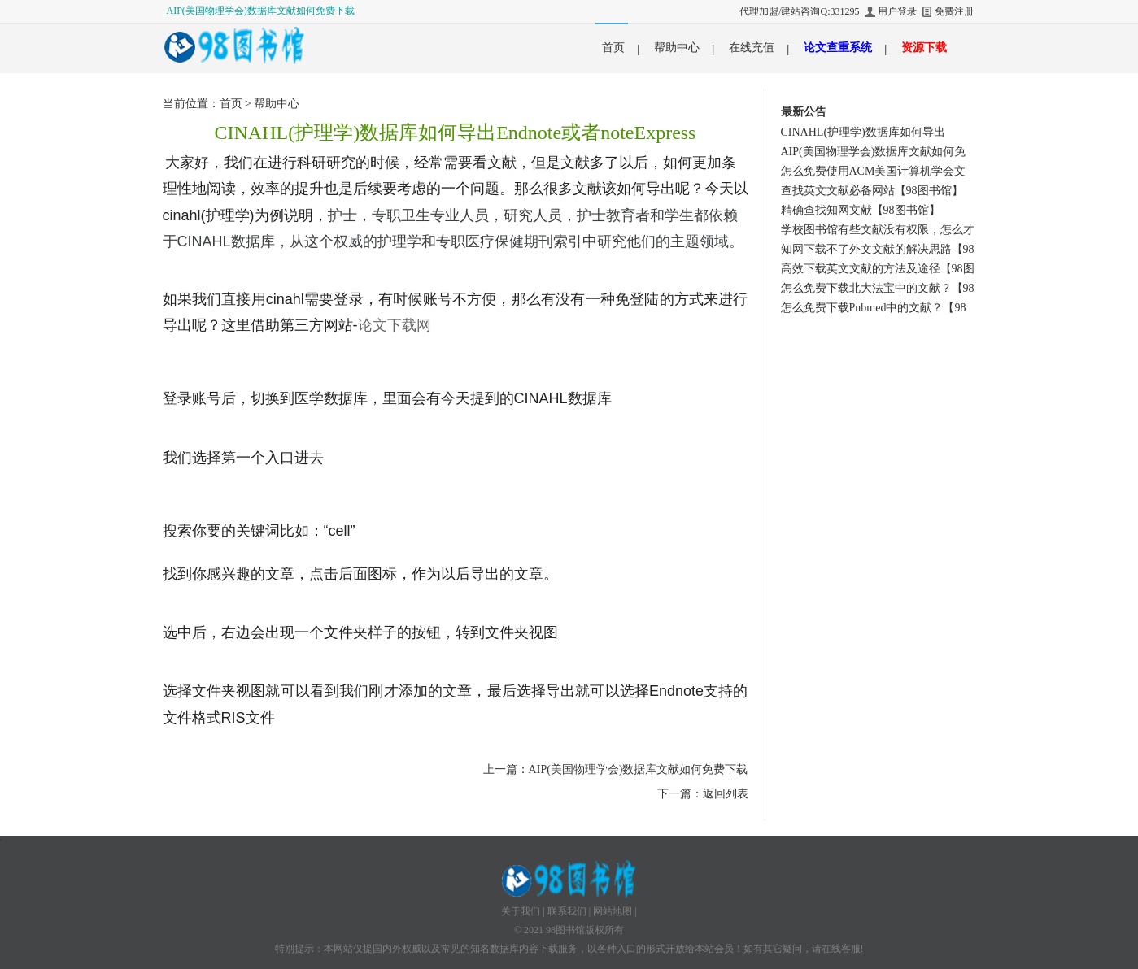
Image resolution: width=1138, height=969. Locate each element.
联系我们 (566, 911)
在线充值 (751, 47)
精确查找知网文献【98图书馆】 (860, 210)
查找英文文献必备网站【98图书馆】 (872, 191)
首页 (613, 47)
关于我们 (520, 911)
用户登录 (897, 11)
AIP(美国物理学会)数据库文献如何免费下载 (261, 10)
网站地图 (612, 911)
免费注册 (954, 11)
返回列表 (725, 794)
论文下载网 (394, 325)
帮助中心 (677, 47)
